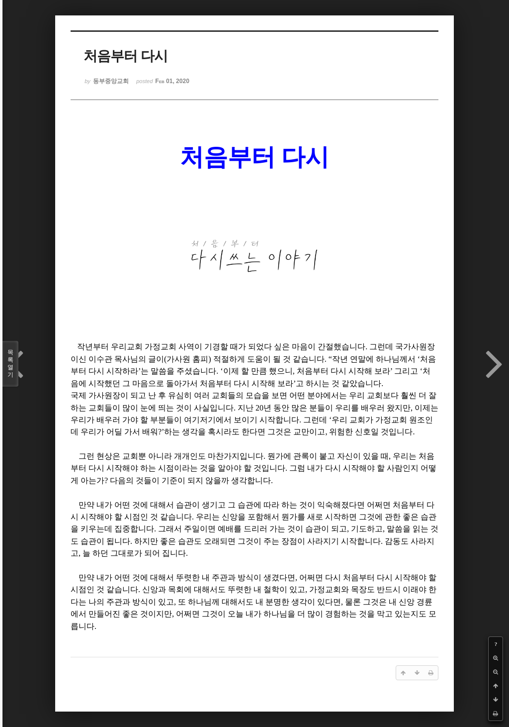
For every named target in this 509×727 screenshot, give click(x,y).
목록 (10, 364)
